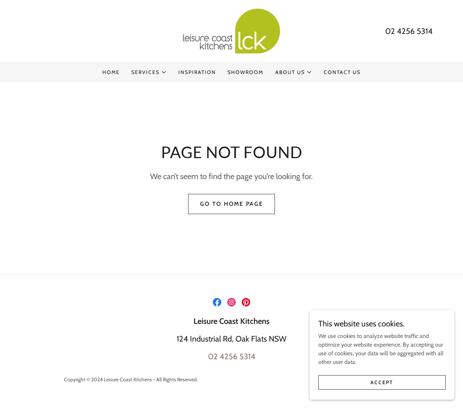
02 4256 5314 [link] (409, 31)
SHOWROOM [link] (245, 72)
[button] (149, 72)
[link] (231, 30)
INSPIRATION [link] (197, 72)
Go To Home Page (231, 203)
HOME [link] (111, 72)
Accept (381, 382)
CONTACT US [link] (342, 72)
